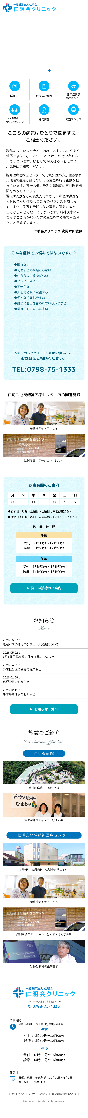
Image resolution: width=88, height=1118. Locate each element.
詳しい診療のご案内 (46, 588)
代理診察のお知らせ (16, 681)
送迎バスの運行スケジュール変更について (31, 644)
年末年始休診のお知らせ (19, 694)
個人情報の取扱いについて (64, 1094)
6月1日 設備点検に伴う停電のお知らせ (28, 656)
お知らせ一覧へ (46, 709)
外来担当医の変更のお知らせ (22, 669)
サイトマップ (18, 1094)
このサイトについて (38, 1094)
